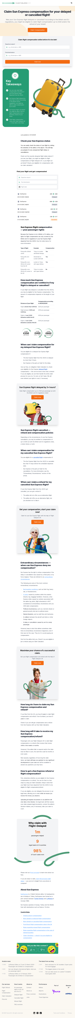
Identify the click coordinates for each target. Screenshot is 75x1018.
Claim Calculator (6, 996)
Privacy (70, 1013)
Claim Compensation (37, 30)
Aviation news (6, 961)
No (42, 950)
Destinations (42, 994)
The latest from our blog (46, 961)
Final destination (9, 52)
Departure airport (10, 44)
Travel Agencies (43, 997)
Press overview (31, 994)
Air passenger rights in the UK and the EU (18, 989)
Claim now (37, 397)
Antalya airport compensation (32, 916)
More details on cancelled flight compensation (37, 921)
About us (29, 991)
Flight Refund (6, 987)
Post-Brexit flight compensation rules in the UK (37, 924)
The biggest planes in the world (54, 969)
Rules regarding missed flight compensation (36, 927)
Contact (28, 987)
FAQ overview (18, 1004)
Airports (41, 991)
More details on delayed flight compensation (37, 918)
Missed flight (18, 1001)
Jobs (27, 997)
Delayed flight (18, 995)
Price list (4, 999)
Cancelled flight (18, 998)
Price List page (34, 872)
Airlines (41, 987)
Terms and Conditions (59, 1013)
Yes (32, 950)
